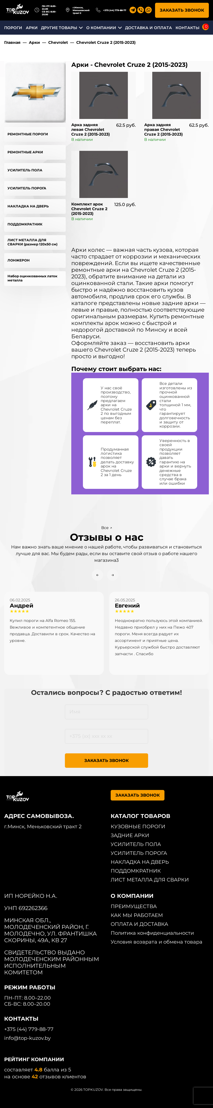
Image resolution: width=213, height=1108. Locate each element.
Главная (12, 42)
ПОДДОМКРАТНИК (24, 224)
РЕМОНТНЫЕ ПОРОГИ (27, 134)
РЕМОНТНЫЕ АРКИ (25, 152)
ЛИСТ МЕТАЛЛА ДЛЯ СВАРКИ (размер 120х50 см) (32, 242)
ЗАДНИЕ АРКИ (130, 835)
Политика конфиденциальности (152, 933)
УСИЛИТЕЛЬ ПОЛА (24, 170)
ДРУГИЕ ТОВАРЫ (59, 27)
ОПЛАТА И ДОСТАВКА (139, 924)
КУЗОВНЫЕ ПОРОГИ (138, 827)
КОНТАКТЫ (187, 27)
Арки (34, 42)
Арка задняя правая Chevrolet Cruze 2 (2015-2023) (163, 129)
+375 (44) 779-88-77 (114, 10)
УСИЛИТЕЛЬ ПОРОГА (26, 188)
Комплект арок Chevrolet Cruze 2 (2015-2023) (89, 209)
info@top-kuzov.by (27, 1038)
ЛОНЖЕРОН (18, 260)
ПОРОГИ (13, 27)
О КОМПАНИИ (101, 27)
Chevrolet (58, 42)
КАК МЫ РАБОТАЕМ (137, 915)
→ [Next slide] (112, 575)
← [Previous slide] (97, 575)
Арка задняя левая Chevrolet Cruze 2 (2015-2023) (90, 129)
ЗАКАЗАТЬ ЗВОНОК (182, 10)
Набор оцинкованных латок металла (32, 278)
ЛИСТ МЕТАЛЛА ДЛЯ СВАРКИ (150, 880)
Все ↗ (106, 527)
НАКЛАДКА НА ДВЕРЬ (28, 206)
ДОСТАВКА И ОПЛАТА (148, 27)
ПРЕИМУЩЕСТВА (134, 906)
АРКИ (32, 27)
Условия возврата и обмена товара (156, 942)
